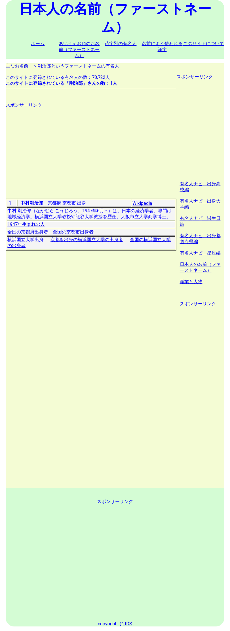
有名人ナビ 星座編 (200, 253)
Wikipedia (142, 203)
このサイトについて (203, 43)
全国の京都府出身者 (27, 232)
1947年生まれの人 (26, 224)
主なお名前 (17, 66)
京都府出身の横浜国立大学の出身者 (86, 239)
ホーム (38, 43)
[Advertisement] (91, 148)
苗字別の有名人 (120, 43)
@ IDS (126, 623)
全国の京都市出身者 (73, 232)
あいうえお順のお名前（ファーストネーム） (79, 49)
